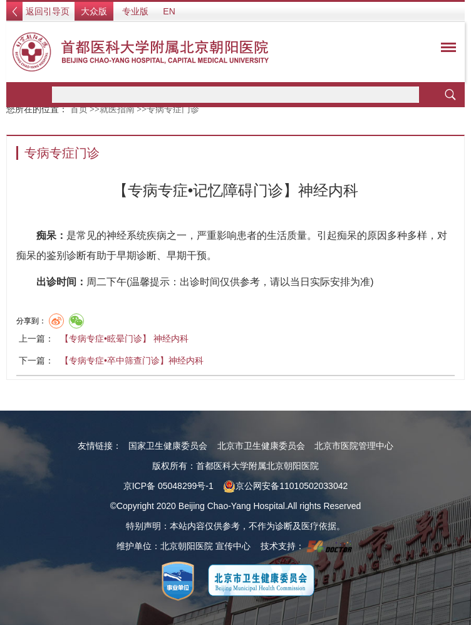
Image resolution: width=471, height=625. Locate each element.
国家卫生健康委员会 (167, 446)
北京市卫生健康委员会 (261, 446)
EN (169, 11)
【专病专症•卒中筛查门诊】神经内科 (132, 360)
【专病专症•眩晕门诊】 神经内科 (124, 339)
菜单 (445, 50)
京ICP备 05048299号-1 (168, 486)
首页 (79, 109)
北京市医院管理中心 (353, 446)
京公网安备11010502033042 (285, 486)
